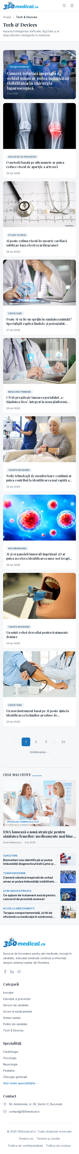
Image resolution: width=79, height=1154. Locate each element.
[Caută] (64, 5)
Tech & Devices (13, 1030)
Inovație (8, 992)
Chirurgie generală (15, 1077)
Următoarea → (39, 752)
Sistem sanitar (12, 1017)
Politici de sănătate (15, 1024)
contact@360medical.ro (24, 1111)
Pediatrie (9, 1070)
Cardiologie (10, 1051)
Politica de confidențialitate (25, 1145)
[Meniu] (72, 5)
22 (63, 741)
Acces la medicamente (17, 1011)
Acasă (7, 17)
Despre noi (26, 1138)
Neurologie (10, 1064)
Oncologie (10, 1058)
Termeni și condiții (48, 1138)
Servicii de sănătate (15, 1005)
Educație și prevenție (17, 999)
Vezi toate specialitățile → (21, 1083)
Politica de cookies (58, 1145)
